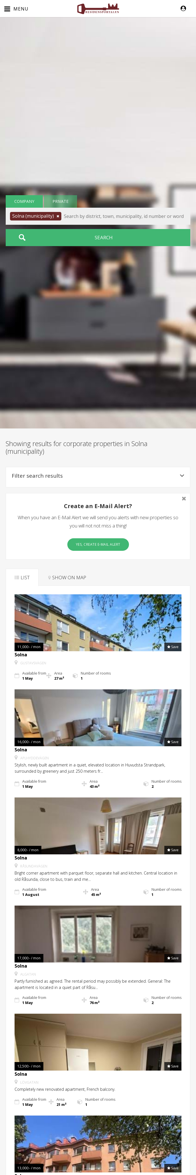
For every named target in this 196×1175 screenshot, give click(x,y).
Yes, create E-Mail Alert (98, 544)
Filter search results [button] (98, 476)
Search (104, 237)
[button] (186, 8)
